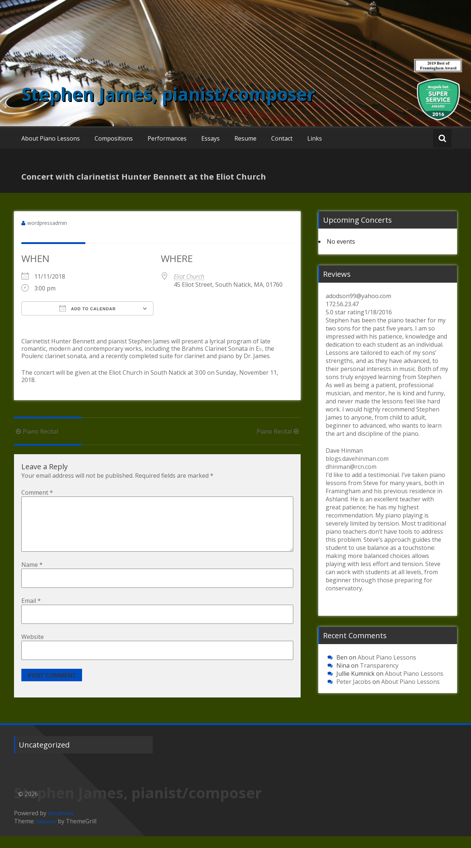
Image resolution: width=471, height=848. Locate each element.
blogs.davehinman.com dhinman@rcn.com (357, 463)
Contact (282, 138)
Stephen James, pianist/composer (168, 94)
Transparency (379, 665)
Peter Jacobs (353, 682)
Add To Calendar (87, 308)
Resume (245, 138)
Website (32, 648)
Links (314, 138)
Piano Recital (36, 431)
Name (32, 576)
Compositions (114, 138)
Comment (37, 492)
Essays (210, 138)
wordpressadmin (47, 222)
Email (31, 612)
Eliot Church (189, 276)
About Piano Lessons (50, 138)
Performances (167, 138)
